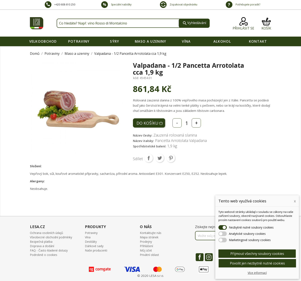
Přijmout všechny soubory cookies (257, 253)
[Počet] (187, 123)
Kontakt (258, 41)
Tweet (160, 158)
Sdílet (148, 158)
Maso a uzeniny (150, 41)
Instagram (209, 257)
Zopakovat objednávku (183, 4)
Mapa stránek (149, 237)
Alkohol (222, 41)
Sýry (114, 41)
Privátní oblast (149, 255)
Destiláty (91, 242)
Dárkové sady (94, 246)
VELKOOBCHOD (43, 41)
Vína (186, 41)
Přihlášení (146, 246)
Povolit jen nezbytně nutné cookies (257, 263)
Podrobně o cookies (43, 255)
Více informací (257, 273)
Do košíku (147, 123)
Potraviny (79, 41)
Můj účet (146, 250)
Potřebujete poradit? (247, 4)
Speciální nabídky (120, 4)
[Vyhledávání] (133, 23)
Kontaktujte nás (150, 233)
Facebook (199, 257)
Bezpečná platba (41, 242)
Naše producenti (96, 250)
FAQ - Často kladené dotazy (49, 250)
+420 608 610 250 (64, 4)
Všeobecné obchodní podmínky (51, 237)
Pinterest (171, 158)
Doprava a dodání (42, 246)
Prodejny (146, 242)
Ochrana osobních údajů (46, 233)
